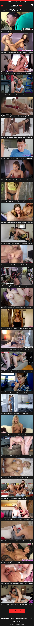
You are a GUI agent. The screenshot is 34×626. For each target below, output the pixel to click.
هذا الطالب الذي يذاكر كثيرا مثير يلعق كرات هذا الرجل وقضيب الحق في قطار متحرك (17, 392)
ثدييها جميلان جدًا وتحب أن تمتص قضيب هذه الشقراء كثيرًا (16, 328)
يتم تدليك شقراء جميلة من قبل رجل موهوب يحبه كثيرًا (15, 264)
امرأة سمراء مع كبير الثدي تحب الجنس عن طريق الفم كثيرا (16, 307)
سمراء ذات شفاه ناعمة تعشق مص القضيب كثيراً (13, 31)
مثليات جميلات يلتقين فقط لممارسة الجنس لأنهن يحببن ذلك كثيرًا (17, 73)
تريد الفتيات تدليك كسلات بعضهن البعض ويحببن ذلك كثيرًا (15, 349)
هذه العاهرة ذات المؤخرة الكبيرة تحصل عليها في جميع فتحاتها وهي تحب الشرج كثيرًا (17, 583)
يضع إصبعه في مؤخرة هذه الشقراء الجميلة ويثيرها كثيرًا (15, 477)
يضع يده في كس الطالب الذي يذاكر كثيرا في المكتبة (14, 286)
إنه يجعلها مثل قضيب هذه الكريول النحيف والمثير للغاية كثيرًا (16, 604)
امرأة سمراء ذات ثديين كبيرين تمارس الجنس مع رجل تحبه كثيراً (17, 52)
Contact (19, 621)
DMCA (12, 618)
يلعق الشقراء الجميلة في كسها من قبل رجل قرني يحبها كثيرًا (17, 158)
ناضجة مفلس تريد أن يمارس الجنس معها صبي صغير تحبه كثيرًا (17, 540)
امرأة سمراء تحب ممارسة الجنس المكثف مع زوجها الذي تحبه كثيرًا (17, 201)
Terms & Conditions (21, 618)
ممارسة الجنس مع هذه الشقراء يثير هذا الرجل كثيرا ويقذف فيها (17, 370)
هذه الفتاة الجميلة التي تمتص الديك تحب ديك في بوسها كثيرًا (16, 137)
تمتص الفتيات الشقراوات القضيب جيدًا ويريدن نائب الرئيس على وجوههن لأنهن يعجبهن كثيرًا (17, 222)
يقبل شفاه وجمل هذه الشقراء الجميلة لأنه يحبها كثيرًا (14, 413)
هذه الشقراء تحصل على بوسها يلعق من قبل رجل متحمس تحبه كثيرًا (17, 434)
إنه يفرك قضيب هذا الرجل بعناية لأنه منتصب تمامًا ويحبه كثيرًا (17, 519)
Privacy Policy (5, 618)
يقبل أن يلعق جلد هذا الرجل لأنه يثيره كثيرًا (12, 562)
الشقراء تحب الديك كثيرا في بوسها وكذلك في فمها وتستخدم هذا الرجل (17, 116)
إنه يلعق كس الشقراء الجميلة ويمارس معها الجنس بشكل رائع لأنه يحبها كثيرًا (17, 243)
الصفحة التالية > (17, 611)
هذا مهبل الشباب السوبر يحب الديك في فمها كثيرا (13, 498)
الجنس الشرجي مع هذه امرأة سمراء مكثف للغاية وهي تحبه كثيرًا (17, 455)
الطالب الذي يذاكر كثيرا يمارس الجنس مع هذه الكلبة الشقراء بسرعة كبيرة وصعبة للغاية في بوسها (17, 94)
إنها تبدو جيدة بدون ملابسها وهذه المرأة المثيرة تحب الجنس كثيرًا (17, 179)
